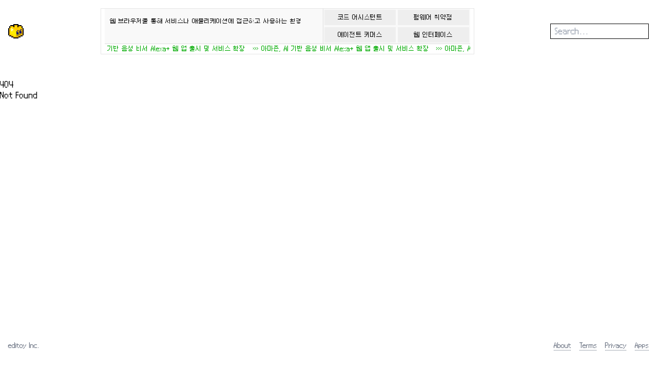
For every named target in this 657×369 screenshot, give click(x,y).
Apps (642, 345)
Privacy (616, 345)
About (562, 345)
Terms (588, 345)
